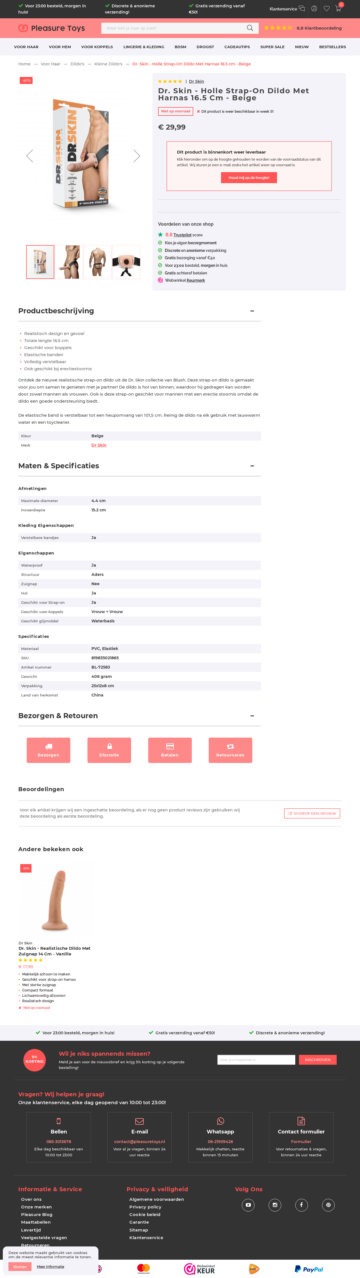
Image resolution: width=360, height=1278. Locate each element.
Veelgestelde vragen (44, 1237)
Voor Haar (50, 63)
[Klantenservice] (287, 9)
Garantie (139, 1222)
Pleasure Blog (37, 1214)
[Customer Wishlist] (326, 9)
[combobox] (180, 28)
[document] (50, 1261)
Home (24, 63)
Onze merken (36, 1207)
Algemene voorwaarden (156, 1199)
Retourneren (35, 1245)
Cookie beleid (145, 1214)
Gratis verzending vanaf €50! (185, 1032)
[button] (29, 156)
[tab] (139, 313)
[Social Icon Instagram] (275, 1205)
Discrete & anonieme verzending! (290, 1032)
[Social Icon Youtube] (248, 1205)
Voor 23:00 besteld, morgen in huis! (78, 1032)
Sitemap (138, 1230)
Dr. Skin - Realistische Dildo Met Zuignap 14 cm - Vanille (55, 951)
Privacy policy (145, 1207)
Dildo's (77, 63)
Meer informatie (50, 1266)
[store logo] (57, 27)
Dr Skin (196, 81)
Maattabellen (36, 1222)
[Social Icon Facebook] (301, 1205)
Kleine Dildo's (108, 63)
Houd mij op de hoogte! (249, 178)
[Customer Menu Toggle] (314, 9)
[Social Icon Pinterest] (328, 1205)
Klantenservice (146, 1237)
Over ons (31, 1199)
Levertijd (31, 1230)
